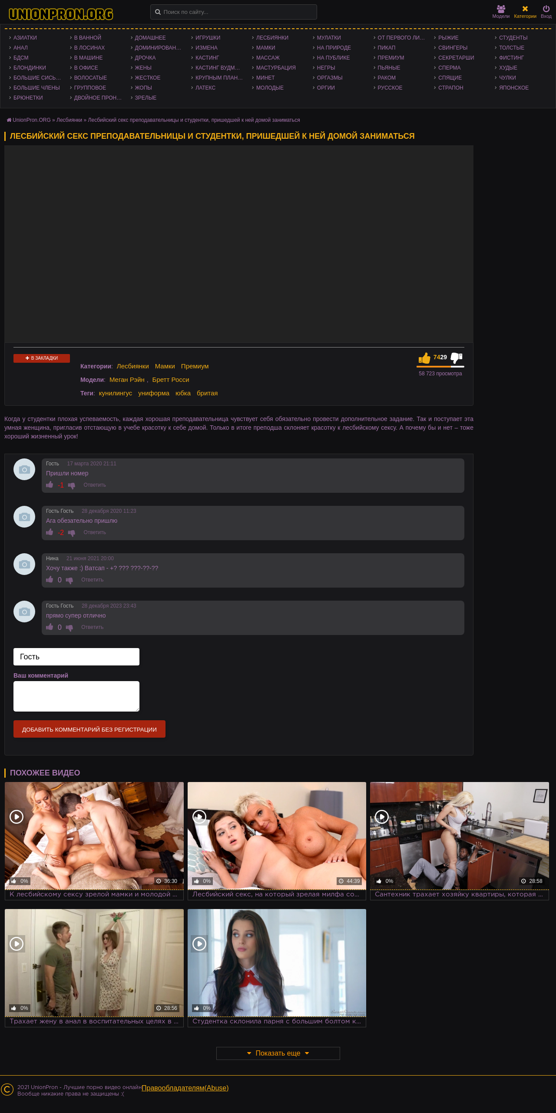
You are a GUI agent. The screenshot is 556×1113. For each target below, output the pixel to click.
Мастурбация (276, 68)
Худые (508, 68)
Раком (387, 78)
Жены (143, 68)
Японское (514, 88)
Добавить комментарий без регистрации (89, 729)
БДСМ (21, 58)
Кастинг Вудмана (220, 68)
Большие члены (36, 88)
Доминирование (159, 48)
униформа (153, 393)
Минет (265, 78)
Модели (501, 12)
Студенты (513, 38)
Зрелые (146, 98)
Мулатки (329, 38)
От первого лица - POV (404, 38)
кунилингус (115, 393)
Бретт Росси (170, 379)
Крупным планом (220, 78)
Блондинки (29, 68)
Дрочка (145, 58)
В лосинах (89, 48)
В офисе (86, 68)
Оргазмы (330, 78)
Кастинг (207, 58)
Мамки (265, 48)
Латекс (205, 88)
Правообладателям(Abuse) (185, 1088)
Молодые (270, 88)
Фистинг (511, 58)
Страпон (450, 88)
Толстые (511, 48)
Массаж (268, 58)
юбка (183, 393)
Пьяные (389, 68)
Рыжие (448, 38)
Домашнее (150, 38)
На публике (333, 58)
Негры (326, 68)
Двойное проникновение (100, 98)
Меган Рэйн (127, 379)
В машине (88, 58)
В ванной (87, 38)
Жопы (143, 88)
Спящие (450, 78)
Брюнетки (28, 98)
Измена (206, 48)
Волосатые (90, 78)
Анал (20, 48)
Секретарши (456, 58)
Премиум (391, 58)
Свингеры (452, 48)
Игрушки (207, 38)
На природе (334, 48)
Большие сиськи (38, 78)
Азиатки (25, 38)
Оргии (326, 88)
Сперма (449, 68)
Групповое (90, 88)
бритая (207, 393)
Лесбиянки (272, 38)
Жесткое (148, 78)
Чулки (507, 78)
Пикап (387, 48)
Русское (390, 88)
